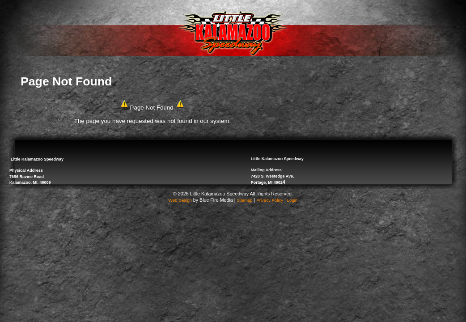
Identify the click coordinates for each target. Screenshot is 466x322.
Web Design (180, 200)
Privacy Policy (269, 200)
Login (292, 200)
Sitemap (244, 200)
